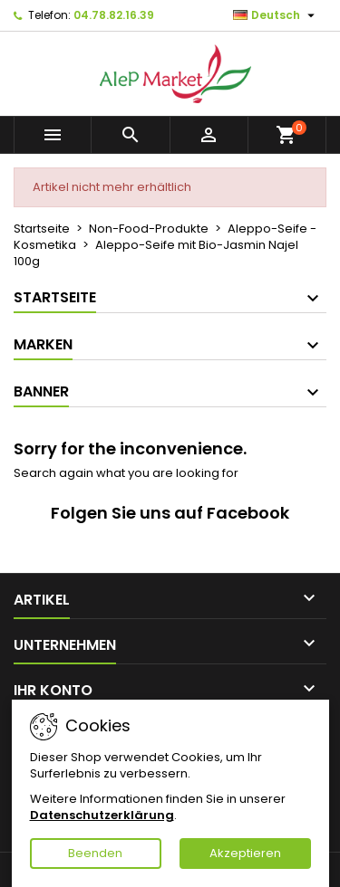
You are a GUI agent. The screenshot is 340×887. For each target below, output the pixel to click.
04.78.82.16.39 (113, 15)
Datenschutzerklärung (102, 815)
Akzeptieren (245, 853)
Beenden (95, 853)
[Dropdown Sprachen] (276, 15)
